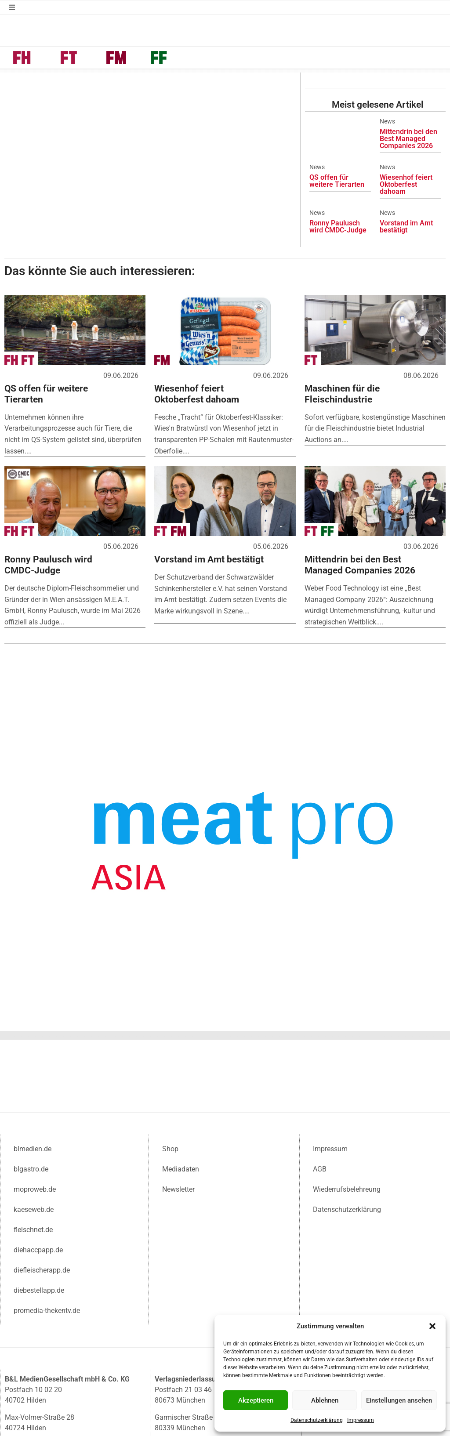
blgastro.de (31, 1076)
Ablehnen (324, 1400)
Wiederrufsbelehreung (347, 1096)
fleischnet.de (33, 1137)
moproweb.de (35, 1096)
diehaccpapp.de (38, 1157)
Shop (170, 1056)
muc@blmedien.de (206, 1373)
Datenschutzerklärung (316, 1420)
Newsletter (178, 1096)
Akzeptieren (255, 1400)
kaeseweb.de (34, 1117)
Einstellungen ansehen (399, 1400)
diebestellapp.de (39, 1197)
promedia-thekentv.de (47, 1218)
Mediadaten (180, 1076)
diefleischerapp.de (42, 1177)
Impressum (360, 1420)
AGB (320, 1076)
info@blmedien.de (56, 1373)
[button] (432, 1326)
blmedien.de (32, 1056)
